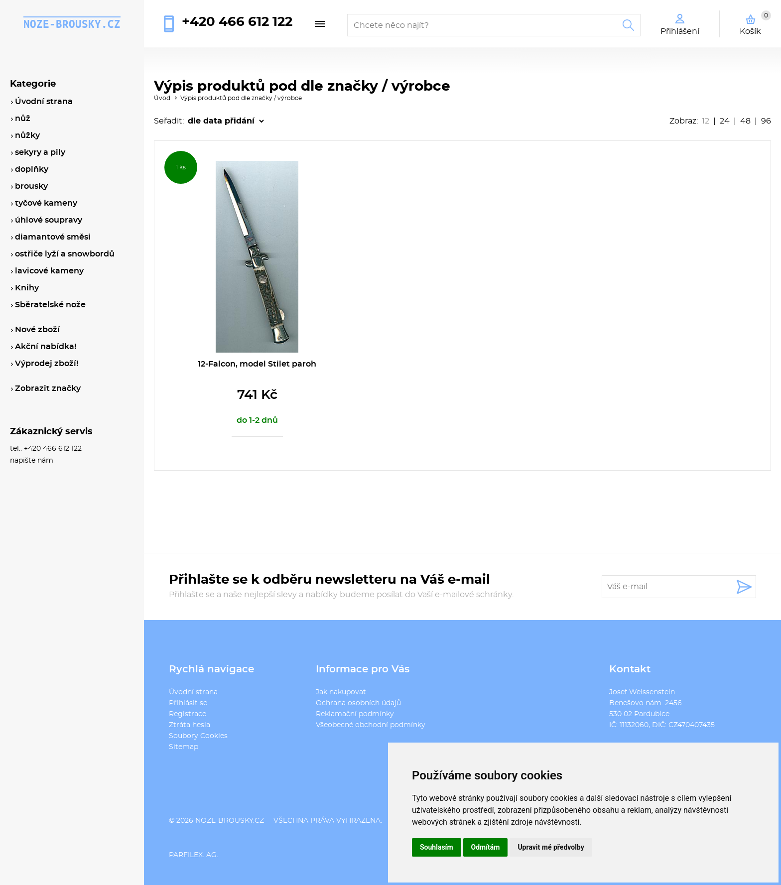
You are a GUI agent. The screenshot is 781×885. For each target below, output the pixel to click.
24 (725, 121)
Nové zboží (37, 330)
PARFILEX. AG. (193, 855)
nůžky (27, 135)
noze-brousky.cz (72, 23)
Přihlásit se (188, 703)
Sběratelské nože (50, 305)
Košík (755, 22)
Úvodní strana (193, 692)
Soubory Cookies (198, 736)
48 (745, 121)
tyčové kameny (46, 203)
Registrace (187, 714)
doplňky (31, 169)
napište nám (31, 460)
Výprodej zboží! (46, 364)
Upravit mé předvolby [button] (551, 847)
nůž (22, 119)
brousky (31, 186)
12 (705, 121)
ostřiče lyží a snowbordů (65, 254)
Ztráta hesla (189, 725)
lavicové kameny (49, 271)
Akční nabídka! (45, 347)
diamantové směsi (53, 237)
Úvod (162, 98)
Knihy (27, 288)
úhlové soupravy (48, 220)
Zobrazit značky (48, 388)
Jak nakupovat (341, 692)
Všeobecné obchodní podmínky (370, 725)
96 (766, 121)
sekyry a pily (40, 152)
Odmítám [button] (485, 847)
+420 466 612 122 (237, 21)
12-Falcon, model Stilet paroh (257, 364)
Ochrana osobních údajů (358, 703)
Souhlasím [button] (436, 847)
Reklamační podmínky (355, 714)
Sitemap (183, 747)
